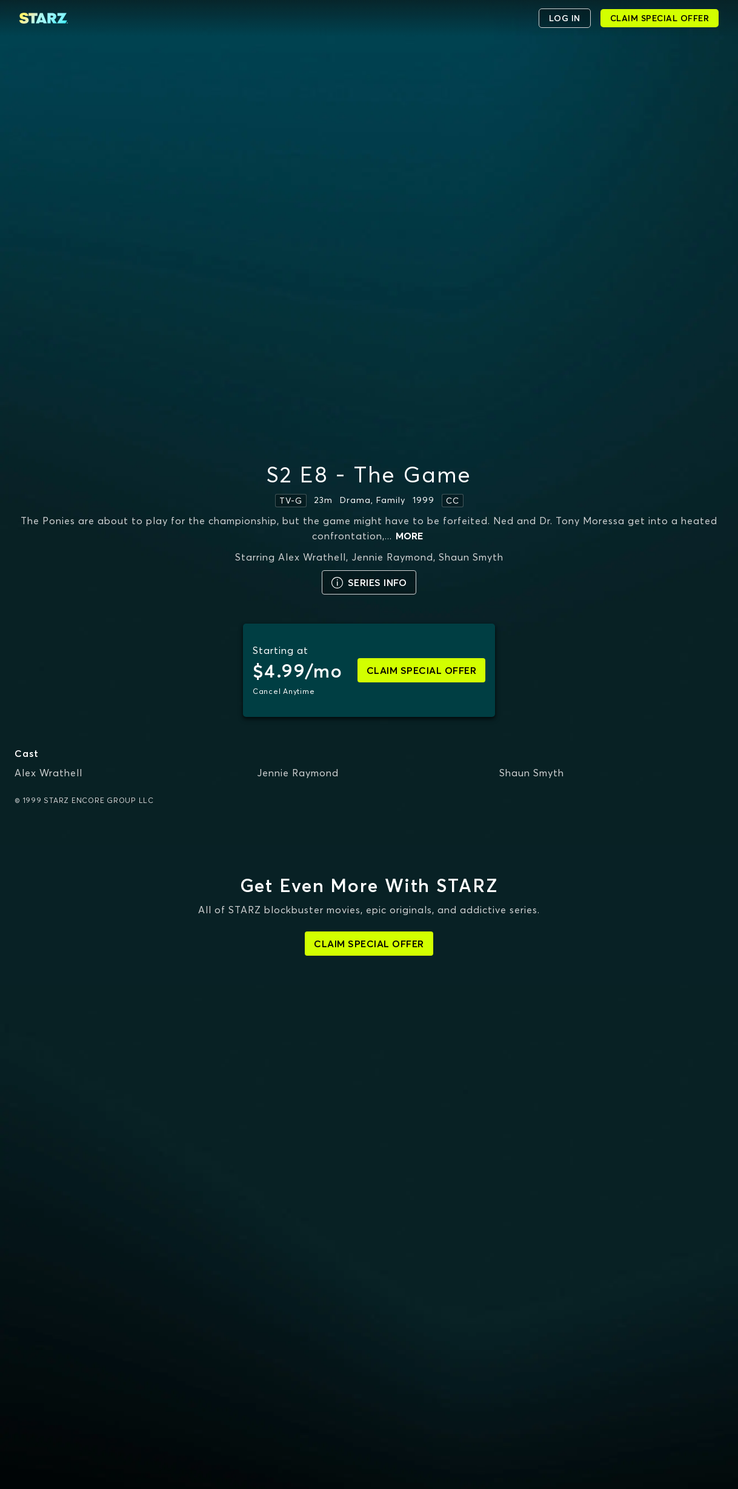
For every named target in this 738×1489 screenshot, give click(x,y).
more (409, 536)
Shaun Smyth (531, 773)
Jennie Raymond (298, 773)
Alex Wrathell (48, 773)
